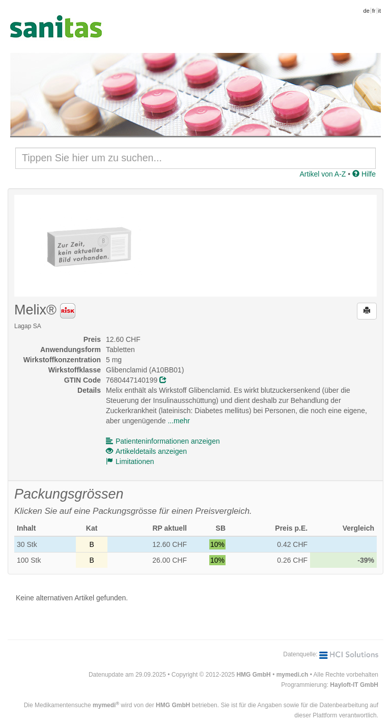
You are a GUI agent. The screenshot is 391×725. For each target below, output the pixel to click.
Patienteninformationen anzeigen (163, 441)
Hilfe (364, 174)
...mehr (178, 421)
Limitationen (130, 461)
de (367, 11)
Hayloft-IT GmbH (354, 684)
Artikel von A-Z (322, 174)
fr (374, 11)
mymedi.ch (292, 674)
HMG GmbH (253, 674)
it (379, 11)
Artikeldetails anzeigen (146, 451)
